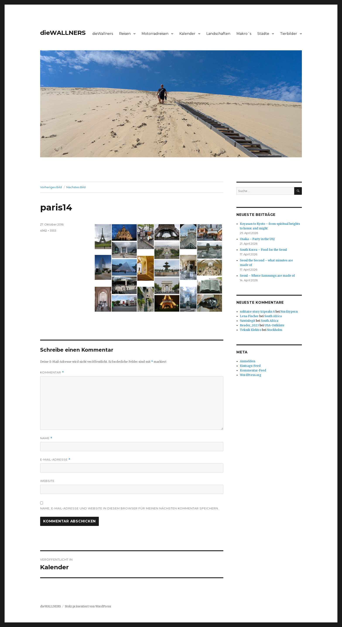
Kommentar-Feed (253, 370)
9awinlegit (247, 321)
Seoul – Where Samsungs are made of (267, 276)
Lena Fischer (249, 316)
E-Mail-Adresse (55, 459)
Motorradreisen (155, 34)
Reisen (125, 34)
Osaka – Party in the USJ (257, 239)
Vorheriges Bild (51, 187)
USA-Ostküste (274, 325)
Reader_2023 (249, 325)
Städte (263, 34)
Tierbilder (288, 34)
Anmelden (247, 361)
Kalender (187, 34)
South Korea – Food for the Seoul (263, 250)
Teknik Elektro (250, 330)
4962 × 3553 (48, 230)
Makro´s (243, 34)
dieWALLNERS (63, 32)
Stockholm (274, 330)
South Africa (273, 316)
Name (46, 438)
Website (47, 481)
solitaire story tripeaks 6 (257, 312)
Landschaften (218, 34)
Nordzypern (289, 312)
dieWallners (102, 34)
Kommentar (52, 372)
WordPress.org (250, 375)
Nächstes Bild (76, 187)
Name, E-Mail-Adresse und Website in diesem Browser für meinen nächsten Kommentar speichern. (129, 508)
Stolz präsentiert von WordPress (88, 606)
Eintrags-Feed (250, 366)
